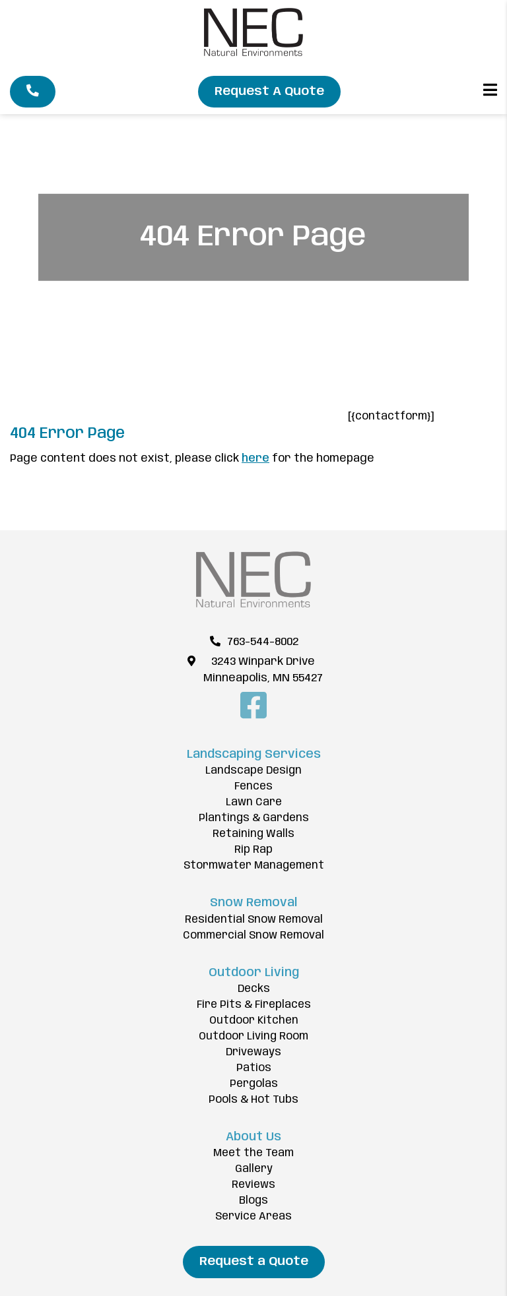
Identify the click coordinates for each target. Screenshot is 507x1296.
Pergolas (254, 1084)
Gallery (254, 1169)
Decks (254, 989)
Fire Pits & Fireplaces (254, 1004)
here (255, 458)
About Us (253, 1137)
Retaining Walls (253, 834)
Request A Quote (269, 91)
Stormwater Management (254, 865)
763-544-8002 (262, 642)
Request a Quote (253, 1261)
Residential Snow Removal (254, 919)
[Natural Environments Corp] (253, 53)
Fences (253, 786)
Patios (253, 1068)
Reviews (253, 1184)
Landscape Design (253, 770)
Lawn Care (254, 802)
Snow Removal (253, 903)
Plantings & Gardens (254, 818)
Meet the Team (253, 1153)
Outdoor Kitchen (253, 1020)
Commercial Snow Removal (253, 935)
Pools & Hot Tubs (253, 1099)
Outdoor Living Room (253, 1036)
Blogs (253, 1200)
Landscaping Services (254, 754)
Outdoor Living (254, 973)
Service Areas (253, 1216)
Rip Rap (253, 849)
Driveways (253, 1052)
